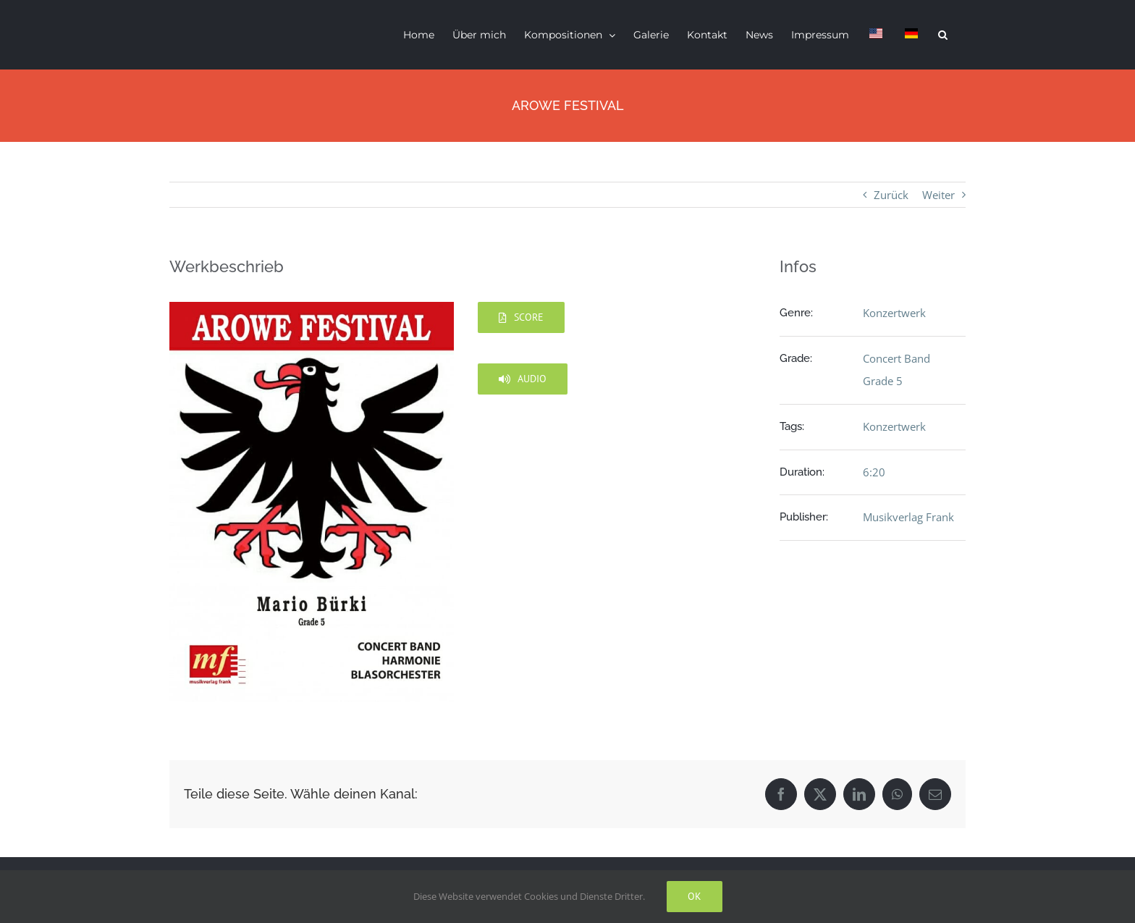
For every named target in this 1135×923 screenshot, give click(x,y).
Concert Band (896, 358)
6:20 (874, 472)
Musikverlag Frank (908, 517)
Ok (694, 896)
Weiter (938, 194)
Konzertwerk (894, 312)
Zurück (891, 194)
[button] (943, 34)
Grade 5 (883, 381)
